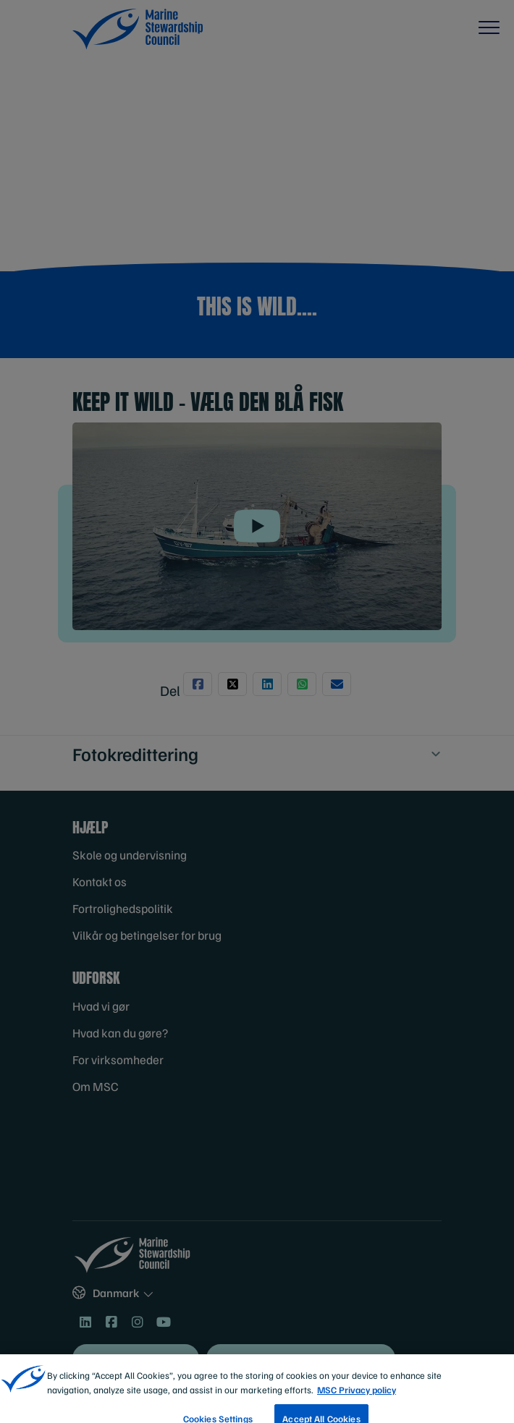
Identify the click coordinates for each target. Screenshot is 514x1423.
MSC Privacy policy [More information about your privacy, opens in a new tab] (356, 1405)
